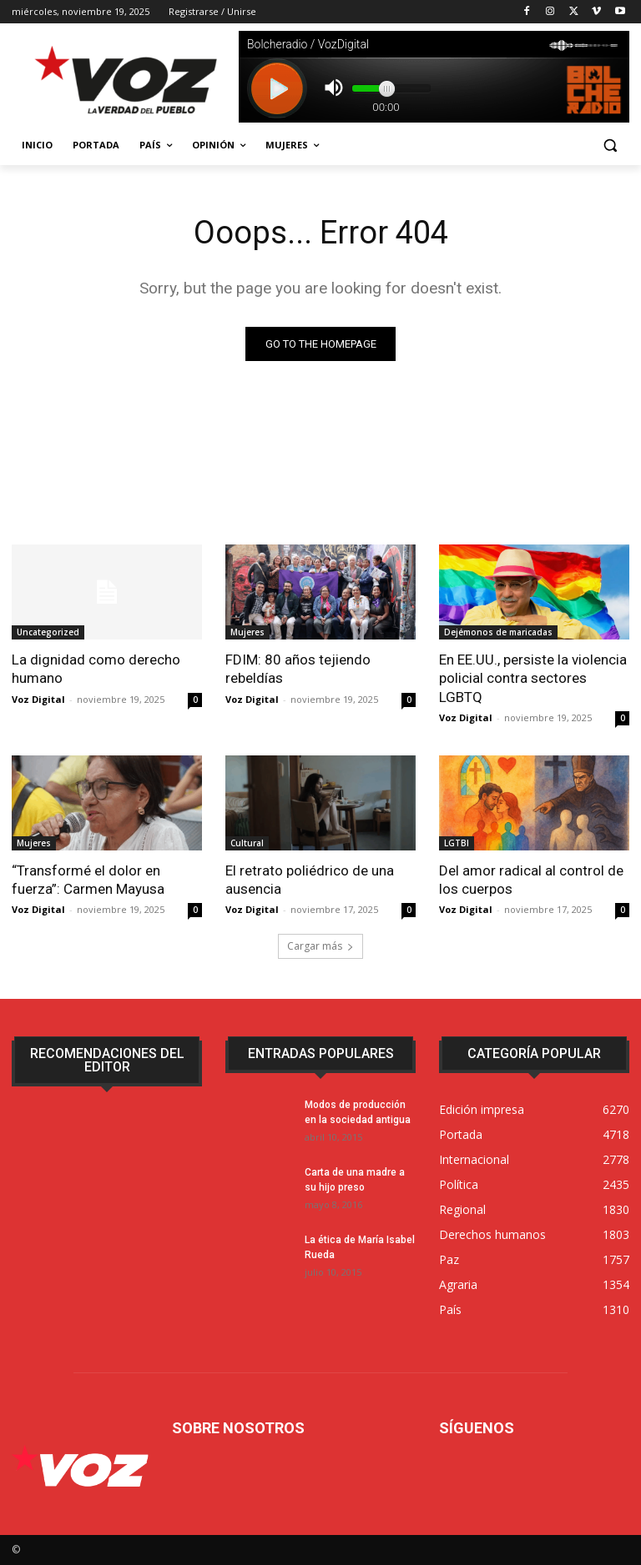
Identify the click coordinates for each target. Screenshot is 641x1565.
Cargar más (320, 946)
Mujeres (247, 632)
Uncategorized (48, 632)
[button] (609, 145)
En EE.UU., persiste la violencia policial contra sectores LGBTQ (533, 678)
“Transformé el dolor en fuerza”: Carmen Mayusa (88, 879)
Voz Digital (38, 699)
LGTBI (456, 843)
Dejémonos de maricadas (498, 632)
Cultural (247, 843)
